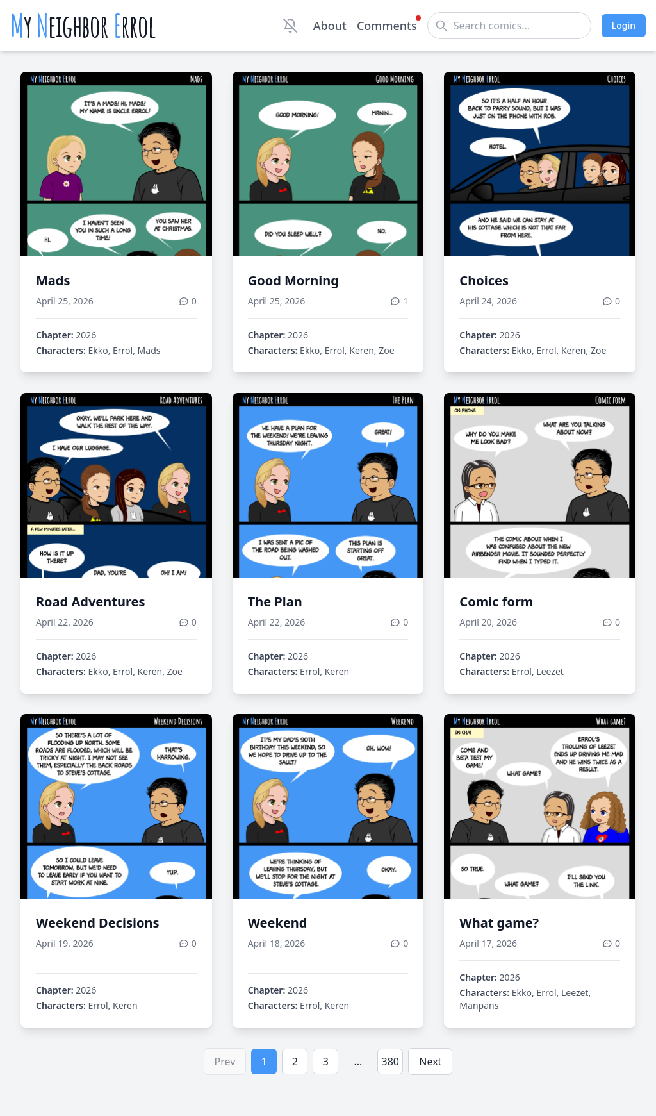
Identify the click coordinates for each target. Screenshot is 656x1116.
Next (430, 1061)
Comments (387, 25)
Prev (225, 1061)
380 (390, 1061)
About (330, 25)
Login (624, 25)
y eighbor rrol (83, 25)
